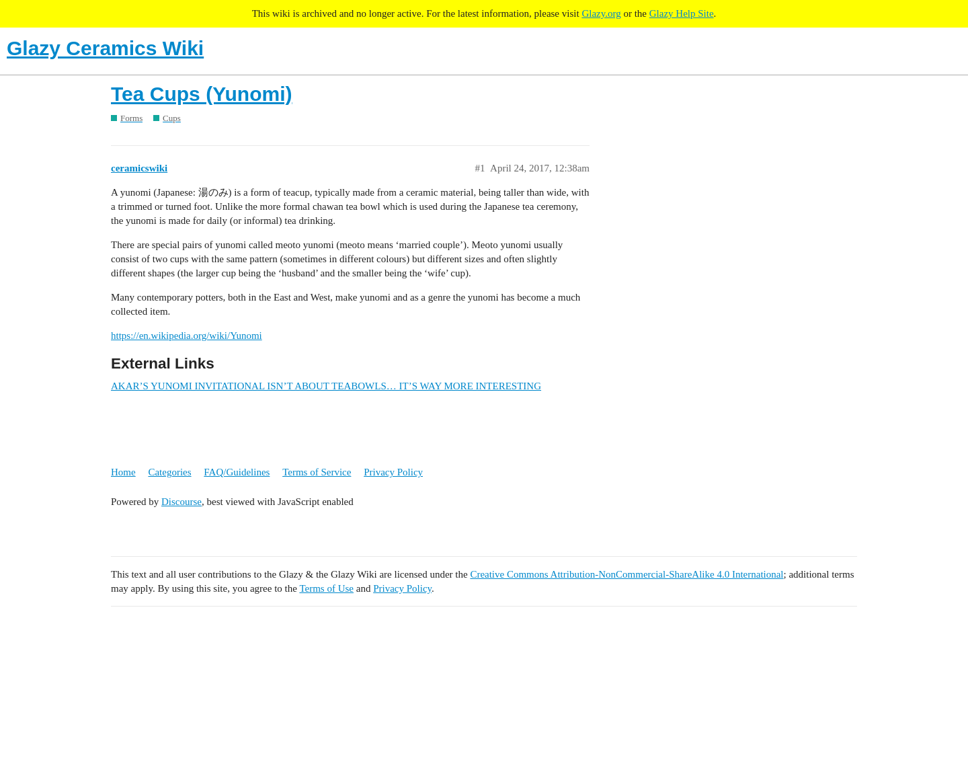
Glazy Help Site (681, 13)
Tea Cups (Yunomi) (201, 94)
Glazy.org (600, 13)
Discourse (181, 501)
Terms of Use (326, 588)
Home (123, 472)
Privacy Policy (393, 472)
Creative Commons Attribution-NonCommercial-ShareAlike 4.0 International (626, 574)
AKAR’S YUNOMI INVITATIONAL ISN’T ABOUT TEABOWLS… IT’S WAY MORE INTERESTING (326, 386)
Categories (169, 472)
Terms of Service (316, 472)
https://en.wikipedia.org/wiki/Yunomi (186, 335)
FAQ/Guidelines (237, 472)
